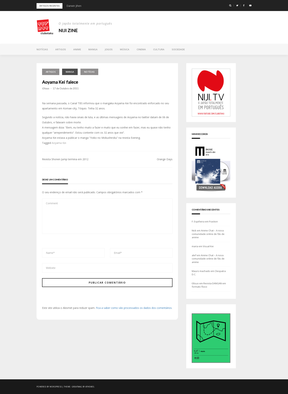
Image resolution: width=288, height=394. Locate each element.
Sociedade (178, 49)
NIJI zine (68, 30)
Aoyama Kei (59, 143)
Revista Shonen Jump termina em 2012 (65, 159)
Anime (77, 49)
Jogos (109, 49)
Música (124, 49)
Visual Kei (208, 246)
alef (194, 255)
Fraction (213, 221)
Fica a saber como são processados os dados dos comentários (134, 308)
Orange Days (164, 159)
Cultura (158, 49)
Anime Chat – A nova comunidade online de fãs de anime (208, 234)
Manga (93, 49)
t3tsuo (45, 88)
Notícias (42, 49)
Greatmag (77, 386)
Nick (194, 230)
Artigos (60, 49)
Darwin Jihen (73, 6)
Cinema (141, 49)
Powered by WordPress (49, 386)
